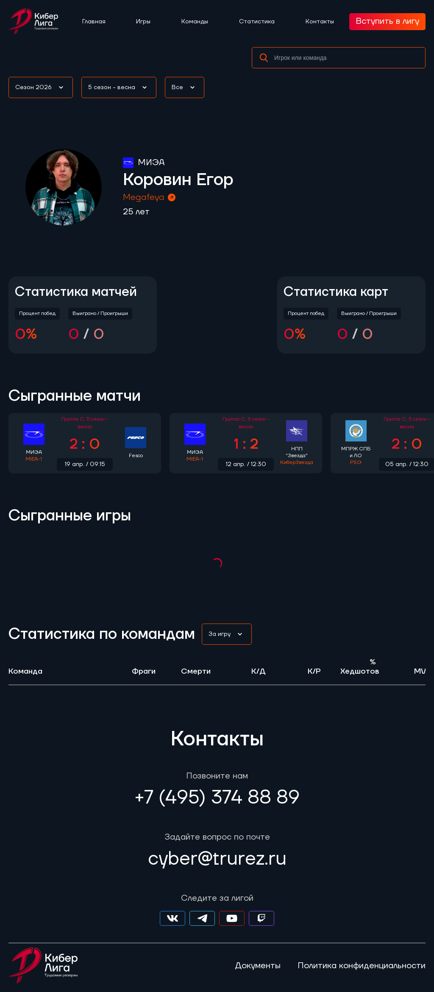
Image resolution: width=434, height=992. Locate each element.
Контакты (320, 21)
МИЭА (151, 162)
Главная (94, 21)
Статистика (257, 21)
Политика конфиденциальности (362, 965)
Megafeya (150, 197)
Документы (258, 965)
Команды (194, 21)
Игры (143, 21)
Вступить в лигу (387, 21)
